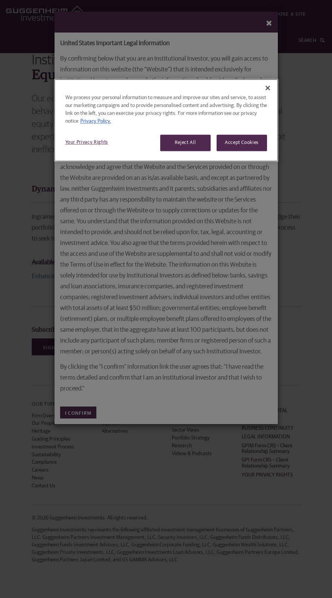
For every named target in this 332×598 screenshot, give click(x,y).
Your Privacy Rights (86, 142)
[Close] (268, 88)
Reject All (185, 142)
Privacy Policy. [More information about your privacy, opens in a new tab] (95, 121)
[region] (166, 120)
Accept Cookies (241, 142)
